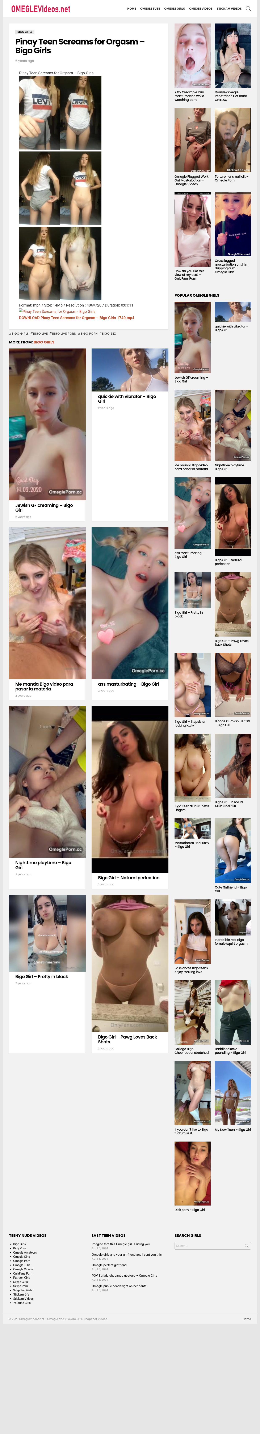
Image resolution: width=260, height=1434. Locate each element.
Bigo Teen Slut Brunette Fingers (192, 808)
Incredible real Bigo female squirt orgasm (231, 942)
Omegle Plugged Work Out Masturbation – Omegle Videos (192, 180)
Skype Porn (20, 1286)
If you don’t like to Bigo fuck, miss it (191, 1131)
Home (131, 9)
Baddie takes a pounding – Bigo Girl (230, 1051)
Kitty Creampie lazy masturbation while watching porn (189, 96)
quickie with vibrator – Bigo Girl (127, 398)
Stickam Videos (229, 9)
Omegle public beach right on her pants (119, 1286)
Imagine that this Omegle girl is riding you (121, 1244)
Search (247, 1246)
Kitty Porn (19, 1248)
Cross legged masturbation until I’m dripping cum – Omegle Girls (231, 266)
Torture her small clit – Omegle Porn (231, 178)
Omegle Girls (174, 9)
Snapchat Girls (22, 1290)
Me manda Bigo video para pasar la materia (44, 686)
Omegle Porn (21, 1261)
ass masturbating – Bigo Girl (128, 684)
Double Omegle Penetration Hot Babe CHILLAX (231, 96)
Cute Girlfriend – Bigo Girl (231, 889)
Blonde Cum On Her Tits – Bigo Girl (233, 723)
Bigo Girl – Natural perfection (128, 878)
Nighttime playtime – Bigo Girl (43, 865)
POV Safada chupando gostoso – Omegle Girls (124, 1275)
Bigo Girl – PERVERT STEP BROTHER (229, 804)
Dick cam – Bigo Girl (190, 1210)
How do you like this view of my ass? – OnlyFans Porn (189, 275)
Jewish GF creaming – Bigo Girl (44, 507)
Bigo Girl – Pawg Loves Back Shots (127, 1039)
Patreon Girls (21, 1277)
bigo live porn (64, 333)
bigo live (40, 333)
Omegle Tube (150, 9)
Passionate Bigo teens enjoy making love (191, 970)
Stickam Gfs (21, 1294)
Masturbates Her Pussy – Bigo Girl (192, 845)
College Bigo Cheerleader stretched (192, 1051)
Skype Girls (20, 1282)
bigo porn (89, 333)
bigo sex (109, 333)
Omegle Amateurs (25, 1252)
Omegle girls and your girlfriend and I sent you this (127, 1255)
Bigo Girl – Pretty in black (41, 976)
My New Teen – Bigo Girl (233, 1129)
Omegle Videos (201, 9)
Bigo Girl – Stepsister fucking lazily (190, 723)
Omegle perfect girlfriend (109, 1265)
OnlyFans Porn (22, 1273)
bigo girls (20, 333)
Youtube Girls (22, 1303)
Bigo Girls (44, 342)
